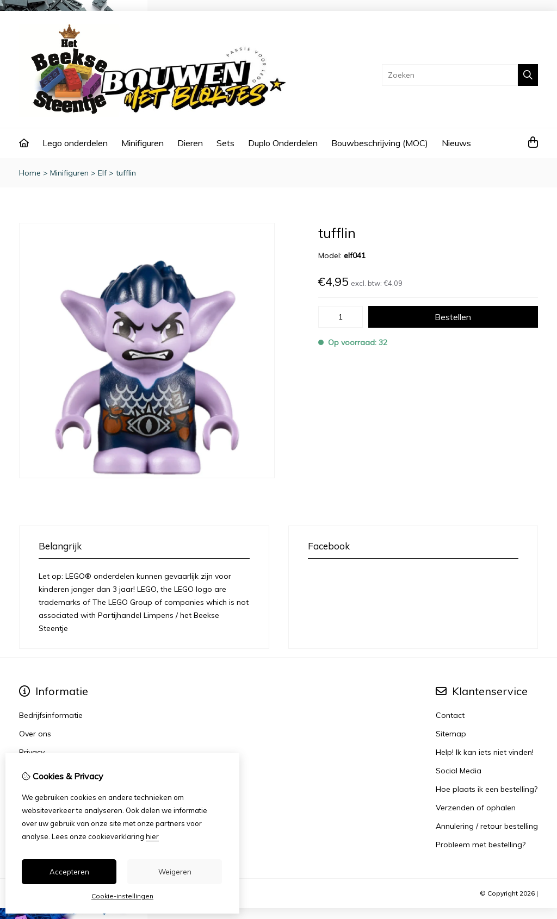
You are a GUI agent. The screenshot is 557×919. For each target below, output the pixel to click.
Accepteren (69, 871)
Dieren (190, 142)
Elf (102, 173)
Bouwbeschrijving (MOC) (379, 142)
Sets (225, 142)
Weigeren (174, 871)
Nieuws (456, 142)
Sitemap (451, 734)
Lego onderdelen (75, 142)
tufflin (126, 173)
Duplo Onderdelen (283, 142)
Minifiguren (142, 142)
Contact (450, 715)
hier (152, 836)
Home (30, 173)
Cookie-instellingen (122, 896)
